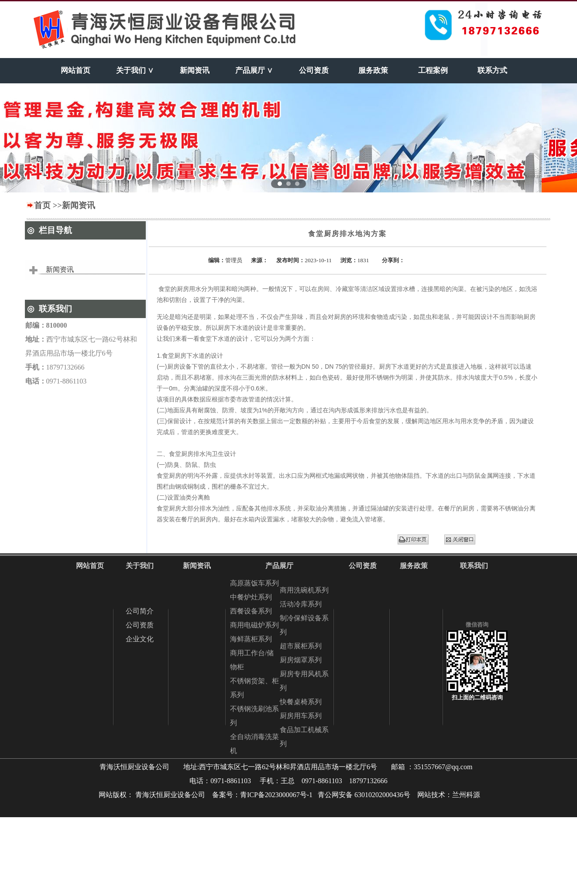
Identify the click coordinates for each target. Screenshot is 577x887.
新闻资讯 (60, 269)
